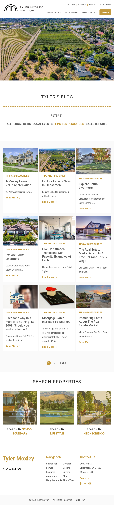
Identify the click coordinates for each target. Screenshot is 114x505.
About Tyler (105, 5)
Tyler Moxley (43, 500)
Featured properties (70, 12)
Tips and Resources (69, 124)
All (9, 124)
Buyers (92, 5)
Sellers (82, 5)
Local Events (43, 124)
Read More (13, 198)
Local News (22, 124)
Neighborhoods (86, 12)
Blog (95, 12)
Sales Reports (96, 124)
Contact (105, 12)
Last (63, 363)
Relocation (69, 5)
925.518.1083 (87, 472)
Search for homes (54, 12)
